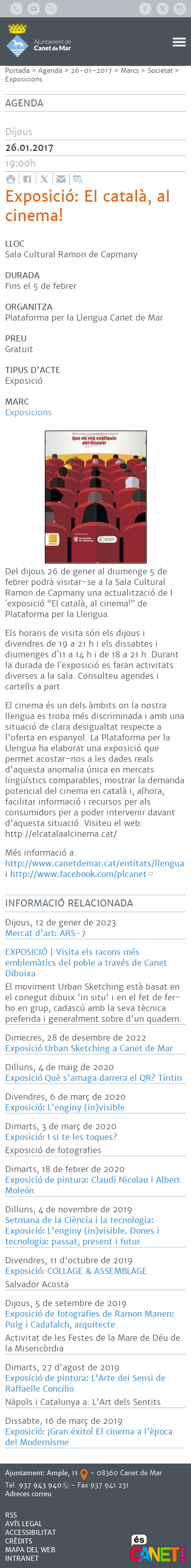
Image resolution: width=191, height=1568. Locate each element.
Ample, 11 (62, 1473)
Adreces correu (29, 1494)
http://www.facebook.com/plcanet (78, 874)
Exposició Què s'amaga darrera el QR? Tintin (93, 1078)
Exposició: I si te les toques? (61, 1137)
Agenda (50, 70)
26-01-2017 (91, 70)
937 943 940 (40, 1485)
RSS (11, 1515)
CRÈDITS (18, 1541)
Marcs (130, 70)
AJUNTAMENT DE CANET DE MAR (38, 40)
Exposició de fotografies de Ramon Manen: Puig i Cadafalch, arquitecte (89, 1319)
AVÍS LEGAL (23, 1524)
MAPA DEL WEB (30, 1550)
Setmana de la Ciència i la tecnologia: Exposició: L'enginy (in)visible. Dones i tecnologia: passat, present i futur (82, 1231)
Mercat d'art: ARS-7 (45, 933)
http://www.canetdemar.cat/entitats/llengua (94, 863)
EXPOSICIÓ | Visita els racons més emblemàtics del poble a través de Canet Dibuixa (86, 963)
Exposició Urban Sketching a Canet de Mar (89, 1048)
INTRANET (22, 1558)
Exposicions (23, 79)
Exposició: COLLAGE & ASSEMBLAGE (76, 1271)
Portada (17, 70)
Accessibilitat (30, 1532)
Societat (160, 70)
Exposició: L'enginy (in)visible (65, 1107)
